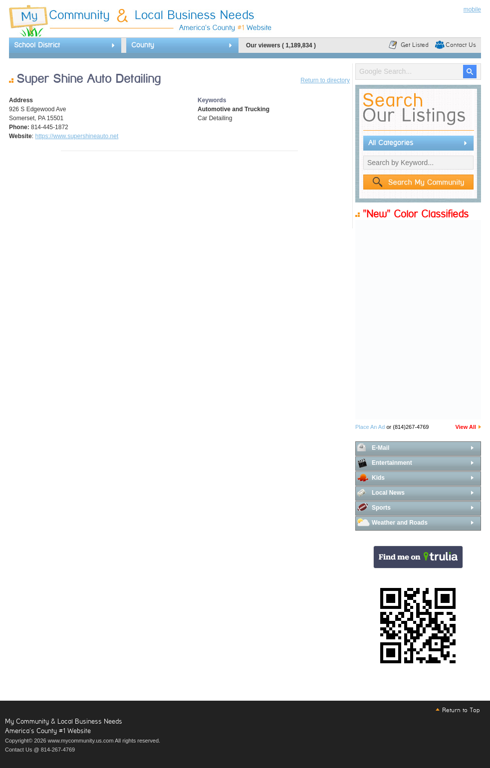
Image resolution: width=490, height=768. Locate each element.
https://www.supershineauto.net (76, 136)
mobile (472, 9)
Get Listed (415, 45)
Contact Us (461, 45)
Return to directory (325, 80)
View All (465, 427)
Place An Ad (370, 427)
